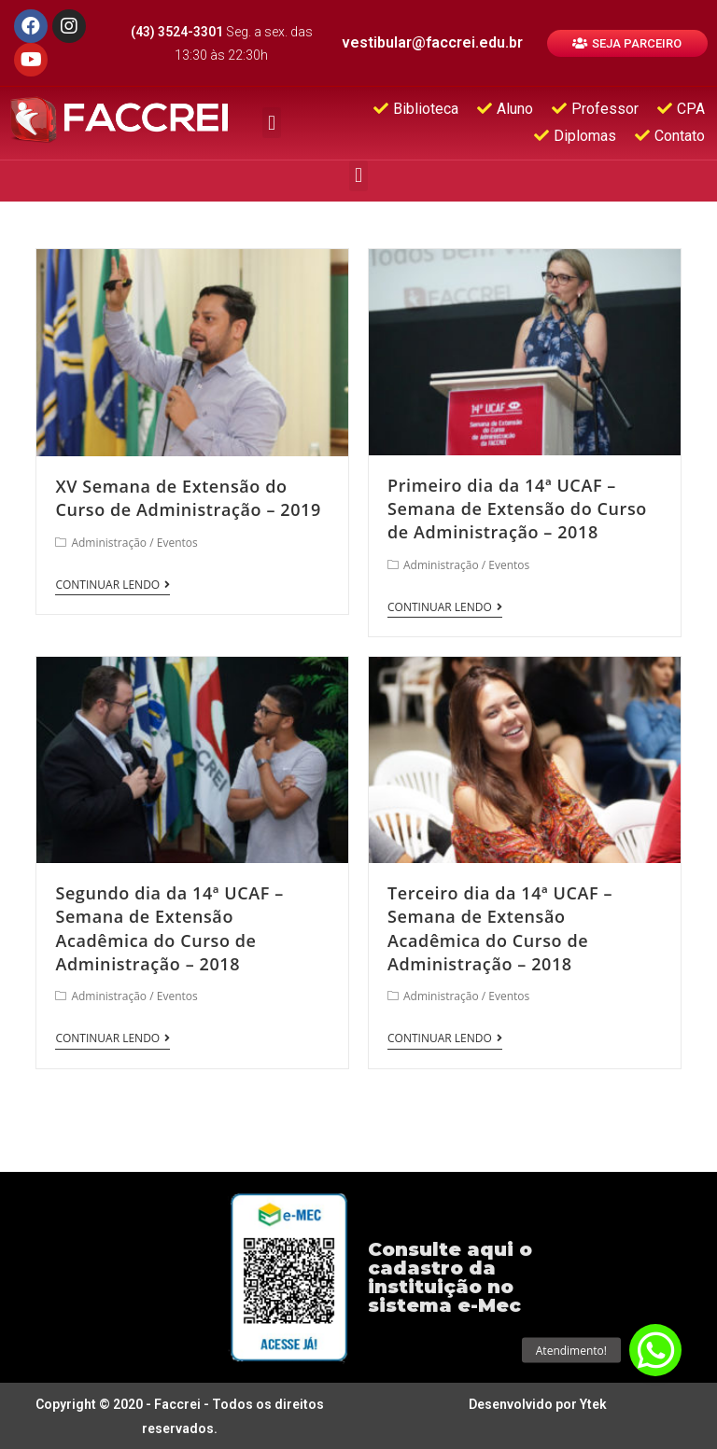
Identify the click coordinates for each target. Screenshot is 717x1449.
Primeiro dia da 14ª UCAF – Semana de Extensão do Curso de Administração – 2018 (517, 508)
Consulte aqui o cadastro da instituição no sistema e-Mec (450, 1277)
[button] (627, 43)
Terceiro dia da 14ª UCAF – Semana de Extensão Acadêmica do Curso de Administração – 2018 (499, 928)
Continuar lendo (112, 585)
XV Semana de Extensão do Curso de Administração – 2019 (187, 498)
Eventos (177, 542)
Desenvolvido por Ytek (538, 1404)
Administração (109, 542)
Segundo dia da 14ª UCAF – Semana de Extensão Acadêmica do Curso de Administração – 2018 (169, 928)
